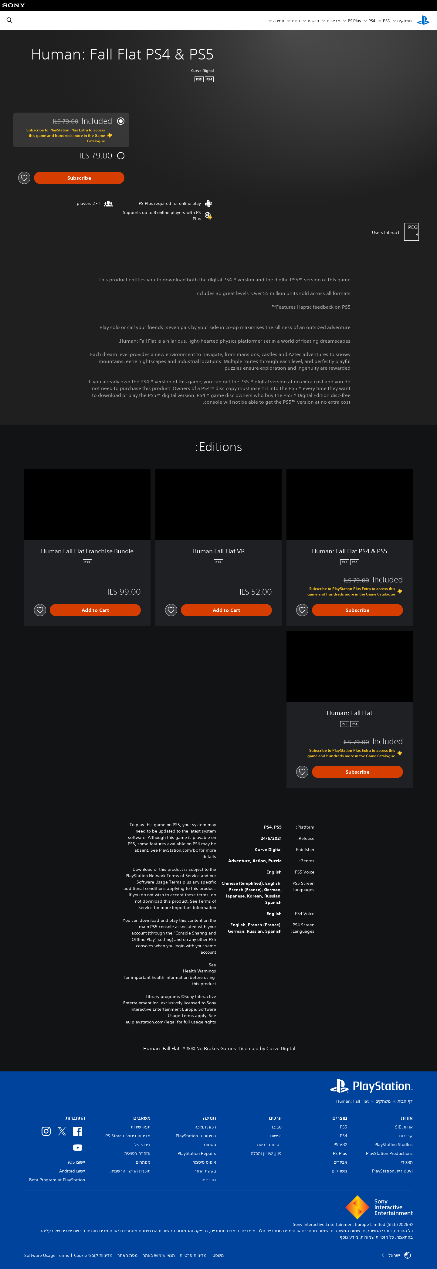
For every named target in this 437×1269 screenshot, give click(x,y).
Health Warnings (199, 971)
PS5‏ (386, 20)
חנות (296, 20)
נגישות (276, 1135)
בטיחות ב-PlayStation (196, 1135)
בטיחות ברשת (269, 1144)
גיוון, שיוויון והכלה (266, 1153)
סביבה (276, 1127)
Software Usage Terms (46, 1255)
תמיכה (278, 20)
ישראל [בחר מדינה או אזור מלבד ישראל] (396, 1255)
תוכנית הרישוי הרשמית (130, 1171)
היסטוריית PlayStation (392, 1171)
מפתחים (143, 1162)
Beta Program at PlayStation (57, 1179)
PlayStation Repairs (197, 1153)
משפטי (218, 1255)
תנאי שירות (141, 1127)
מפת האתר (127, 1255)
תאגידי (407, 1162)
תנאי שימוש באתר (159, 1255)
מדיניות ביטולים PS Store (128, 1135)
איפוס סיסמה (204, 1162)
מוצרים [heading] (339, 1118)
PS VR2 (340, 1144)
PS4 (371, 20)
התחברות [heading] (75, 1118)
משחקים (404, 20)
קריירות (406, 1135)
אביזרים (333, 20)
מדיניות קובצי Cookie (93, 1255)
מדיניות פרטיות (193, 1255)
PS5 (343, 1127)
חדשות (313, 20)
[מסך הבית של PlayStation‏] (423, 20)
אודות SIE (404, 1127)
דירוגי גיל (142, 1144)
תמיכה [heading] (209, 1118)
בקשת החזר (205, 1171)
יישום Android (72, 1171)
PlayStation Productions (389, 1153)
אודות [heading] (407, 1118)
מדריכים (209, 1179)
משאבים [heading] (142, 1118)
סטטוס (210, 1144)
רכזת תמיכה (205, 1127)
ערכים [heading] (275, 1118)
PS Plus (354, 20)
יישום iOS (76, 1162)
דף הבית (405, 1101)
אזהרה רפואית (137, 1153)
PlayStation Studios (393, 1144)
